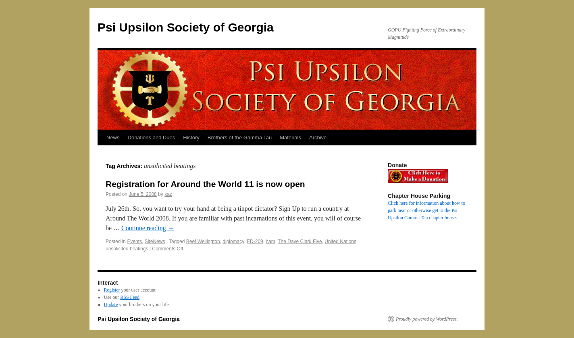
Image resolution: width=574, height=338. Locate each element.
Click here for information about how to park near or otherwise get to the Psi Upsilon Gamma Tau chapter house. (426, 210)
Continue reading (147, 228)
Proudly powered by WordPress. (427, 319)
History (191, 137)
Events (134, 241)
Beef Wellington (203, 241)
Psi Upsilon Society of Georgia (186, 27)
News (113, 137)
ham (270, 241)
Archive (318, 137)
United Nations (340, 241)
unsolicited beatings (127, 249)
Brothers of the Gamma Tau (240, 137)
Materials (290, 137)
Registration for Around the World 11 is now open (205, 184)
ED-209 (255, 241)
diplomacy (233, 241)
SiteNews (155, 241)
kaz (168, 194)
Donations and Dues (151, 137)
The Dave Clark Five (300, 241)
